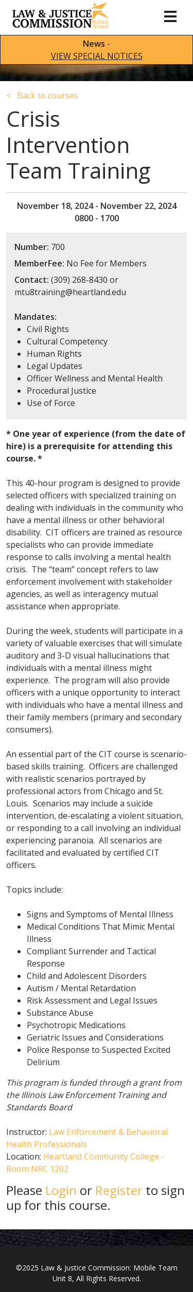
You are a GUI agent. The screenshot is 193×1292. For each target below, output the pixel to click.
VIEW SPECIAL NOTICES (97, 56)
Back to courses (42, 95)
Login (61, 1190)
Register (119, 1190)
